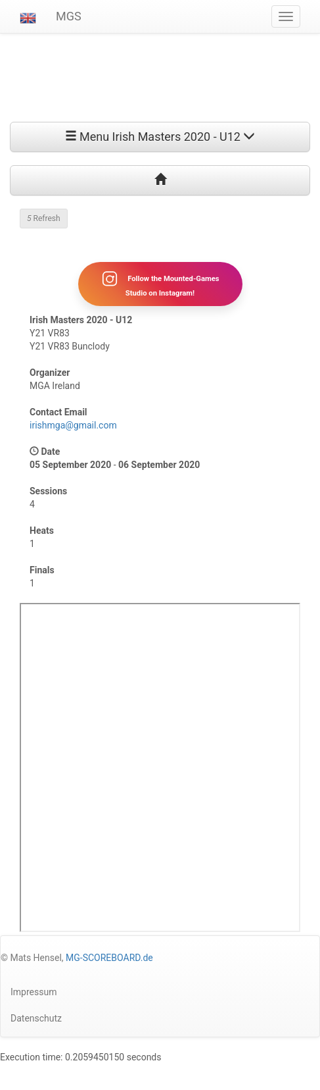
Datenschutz (36, 1018)
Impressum (34, 992)
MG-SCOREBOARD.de (109, 957)
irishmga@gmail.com (73, 425)
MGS (68, 16)
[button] (28, 16)
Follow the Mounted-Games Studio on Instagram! (160, 284)
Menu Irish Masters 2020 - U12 (160, 136)
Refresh (43, 218)
